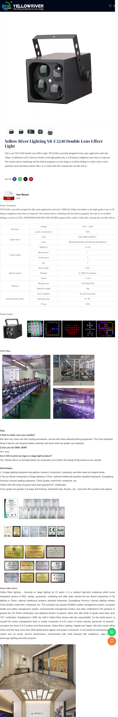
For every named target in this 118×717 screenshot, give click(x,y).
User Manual (22, 194)
